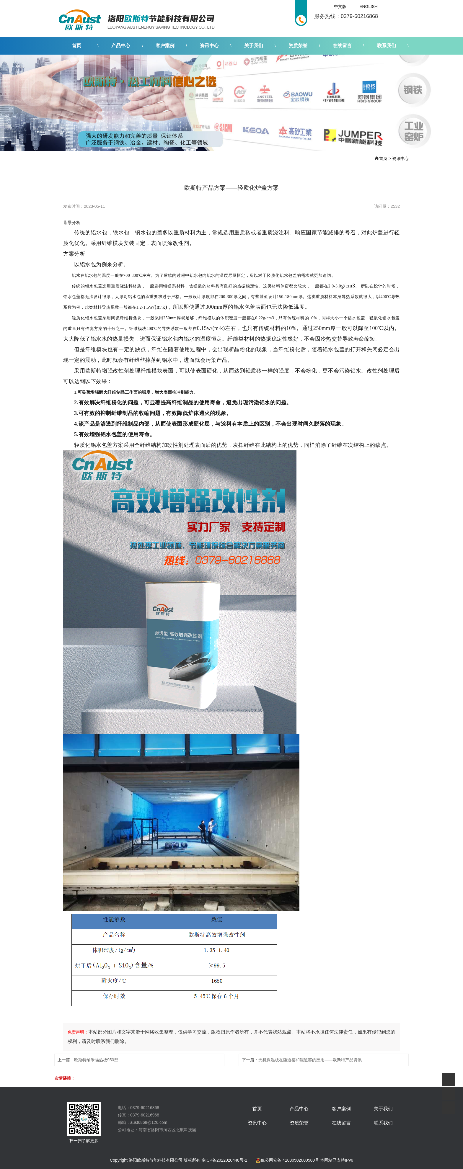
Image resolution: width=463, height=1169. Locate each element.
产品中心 (120, 45)
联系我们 (386, 45)
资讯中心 (209, 45)
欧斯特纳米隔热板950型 (96, 1059)
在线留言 (342, 45)
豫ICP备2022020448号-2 (224, 1160)
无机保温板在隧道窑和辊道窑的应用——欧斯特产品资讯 (310, 1059)
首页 (76, 45)
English (368, 6)
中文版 (340, 6)
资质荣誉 (297, 45)
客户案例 (165, 45)
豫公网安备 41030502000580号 (287, 1160)
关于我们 (253, 45)
